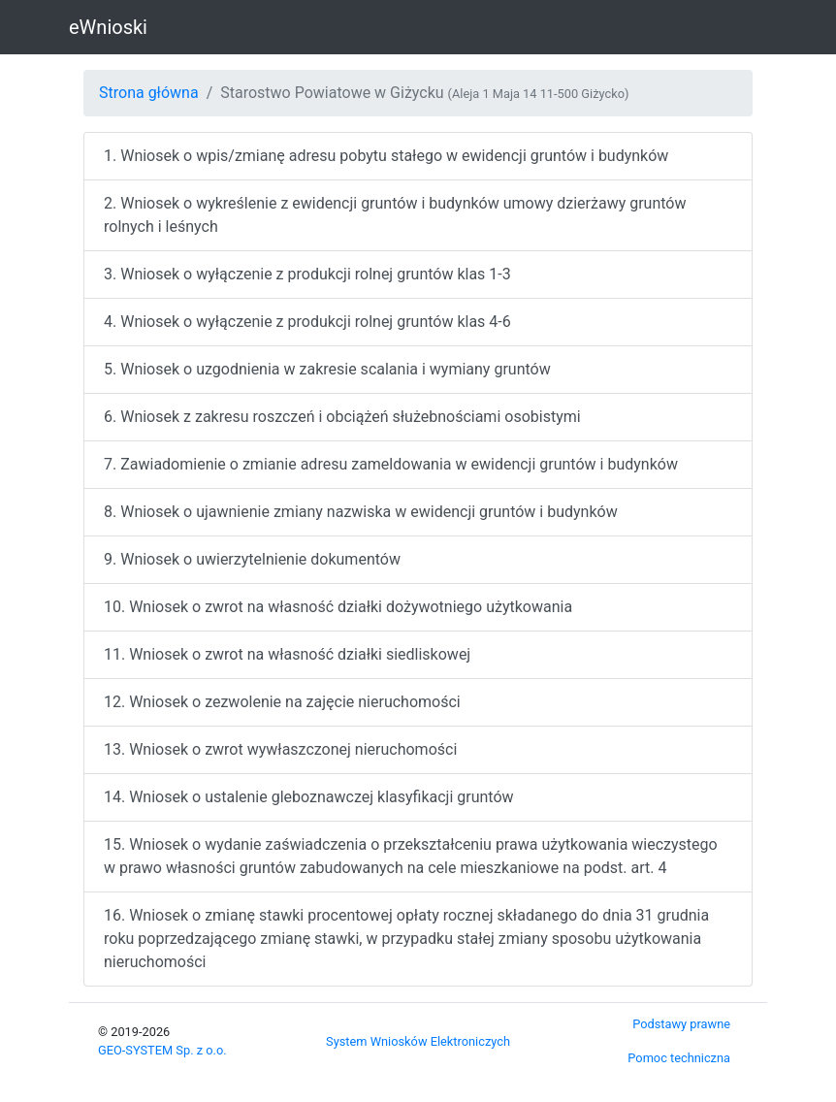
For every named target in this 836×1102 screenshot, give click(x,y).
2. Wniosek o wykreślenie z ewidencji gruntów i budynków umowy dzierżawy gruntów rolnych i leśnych (395, 215)
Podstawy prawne (681, 1024)
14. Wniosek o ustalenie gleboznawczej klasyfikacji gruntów (309, 797)
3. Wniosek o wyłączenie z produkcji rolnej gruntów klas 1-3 (307, 274)
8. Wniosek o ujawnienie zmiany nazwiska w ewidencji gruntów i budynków (361, 511)
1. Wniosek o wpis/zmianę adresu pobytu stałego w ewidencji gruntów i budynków (386, 155)
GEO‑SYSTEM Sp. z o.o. (162, 1050)
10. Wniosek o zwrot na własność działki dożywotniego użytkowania (338, 607)
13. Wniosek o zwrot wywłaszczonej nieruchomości (280, 749)
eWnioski (108, 27)
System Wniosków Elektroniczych (418, 1041)
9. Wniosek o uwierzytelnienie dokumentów (252, 559)
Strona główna (149, 92)
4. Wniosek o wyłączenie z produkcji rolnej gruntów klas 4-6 (307, 321)
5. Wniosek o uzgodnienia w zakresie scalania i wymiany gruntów (327, 369)
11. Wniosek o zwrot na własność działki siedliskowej (287, 654)
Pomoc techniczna (678, 1058)
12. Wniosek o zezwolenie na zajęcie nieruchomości (282, 702)
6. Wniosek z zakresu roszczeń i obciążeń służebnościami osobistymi (342, 416)
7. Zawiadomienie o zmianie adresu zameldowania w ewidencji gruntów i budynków (391, 464)
